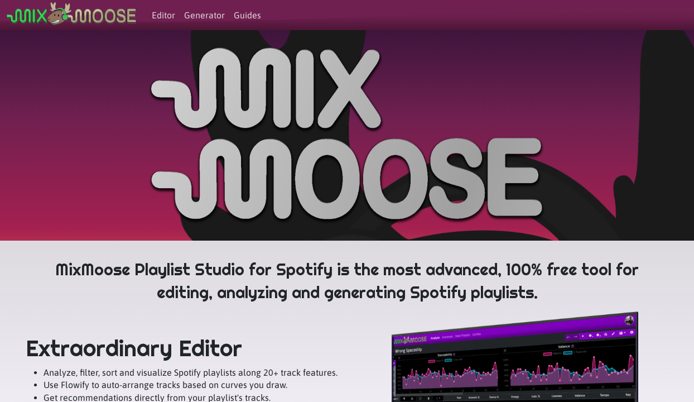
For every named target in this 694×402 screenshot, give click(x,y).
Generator (204, 15)
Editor (163, 15)
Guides (247, 15)
